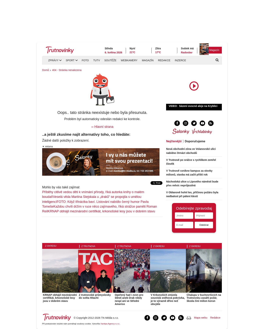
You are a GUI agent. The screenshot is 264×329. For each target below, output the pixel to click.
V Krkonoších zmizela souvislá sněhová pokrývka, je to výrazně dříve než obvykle (168, 299)
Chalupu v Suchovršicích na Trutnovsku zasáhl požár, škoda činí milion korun (204, 298)
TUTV (96, 60)
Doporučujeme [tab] (195, 141)
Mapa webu (200, 317)
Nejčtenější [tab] (174, 141)
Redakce (164, 60)
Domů (45, 70)
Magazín (214, 50)
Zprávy (53, 60)
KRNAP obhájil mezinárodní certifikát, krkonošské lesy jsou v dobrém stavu (101, 211)
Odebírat (203, 225)
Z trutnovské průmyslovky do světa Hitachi (95, 296)
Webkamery (129, 60)
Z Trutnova (88, 246)
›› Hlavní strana (102, 127)
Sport (70, 60)
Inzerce (180, 60)
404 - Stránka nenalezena (66, 70)
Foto (85, 60)
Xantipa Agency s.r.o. (110, 324)
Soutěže (110, 60)
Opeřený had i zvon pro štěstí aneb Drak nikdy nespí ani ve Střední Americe (129, 299)
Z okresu (50, 246)
